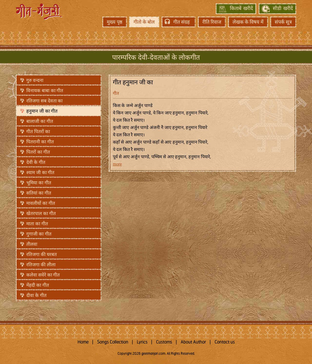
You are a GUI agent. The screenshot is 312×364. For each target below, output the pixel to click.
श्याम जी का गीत (40, 172)
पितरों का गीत (38, 152)
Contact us (224, 342)
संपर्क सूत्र (283, 22)
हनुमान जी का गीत (42, 111)
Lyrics (142, 342)
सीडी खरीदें (283, 8)
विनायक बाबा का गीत (44, 90)
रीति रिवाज (211, 22)
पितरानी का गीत (40, 141)
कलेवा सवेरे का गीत (43, 274)
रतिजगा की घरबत (41, 254)
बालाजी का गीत (39, 121)
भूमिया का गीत (38, 182)
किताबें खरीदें (241, 8)
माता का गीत (37, 223)
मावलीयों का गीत (40, 203)
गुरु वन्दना (34, 80)
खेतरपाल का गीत (41, 213)
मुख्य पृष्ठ (114, 22)
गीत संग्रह (181, 22)
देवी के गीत (35, 162)
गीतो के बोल (144, 22)
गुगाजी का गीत (38, 233)
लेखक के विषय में (248, 22)
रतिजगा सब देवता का (44, 100)
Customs (164, 342)
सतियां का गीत (38, 193)
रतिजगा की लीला (41, 264)
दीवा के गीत (36, 295)
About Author (193, 342)
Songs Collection (112, 342)
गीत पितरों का (38, 131)
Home (83, 342)
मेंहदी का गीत (37, 285)
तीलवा (31, 244)
